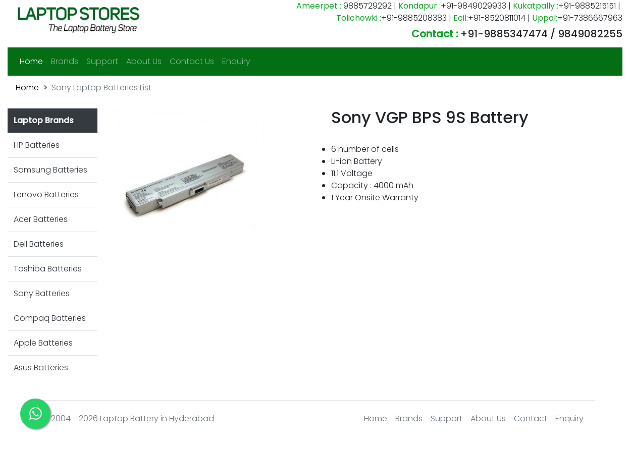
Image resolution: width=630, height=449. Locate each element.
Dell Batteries (39, 244)
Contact (530, 418)
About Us (144, 61)
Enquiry (236, 61)
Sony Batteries (42, 293)
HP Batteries (37, 145)
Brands (64, 61)
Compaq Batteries (50, 318)
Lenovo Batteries (46, 194)
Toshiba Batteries (48, 268)
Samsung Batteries (50, 170)
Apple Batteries (43, 343)
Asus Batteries (41, 367)
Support (102, 61)
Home (33, 61)
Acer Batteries (41, 219)
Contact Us (192, 61)
